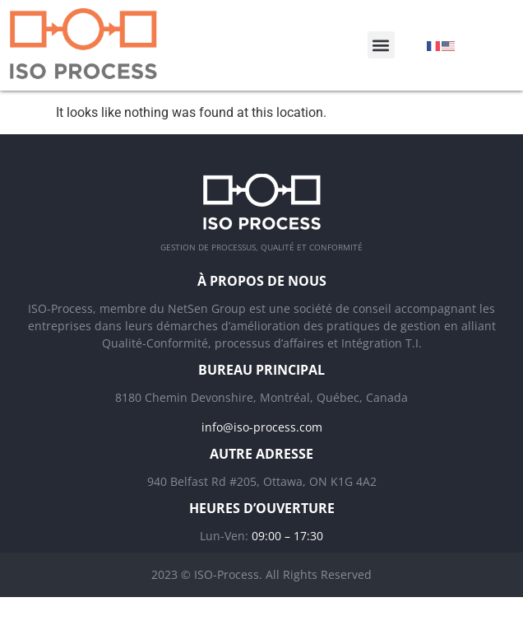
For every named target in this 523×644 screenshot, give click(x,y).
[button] (381, 44)
